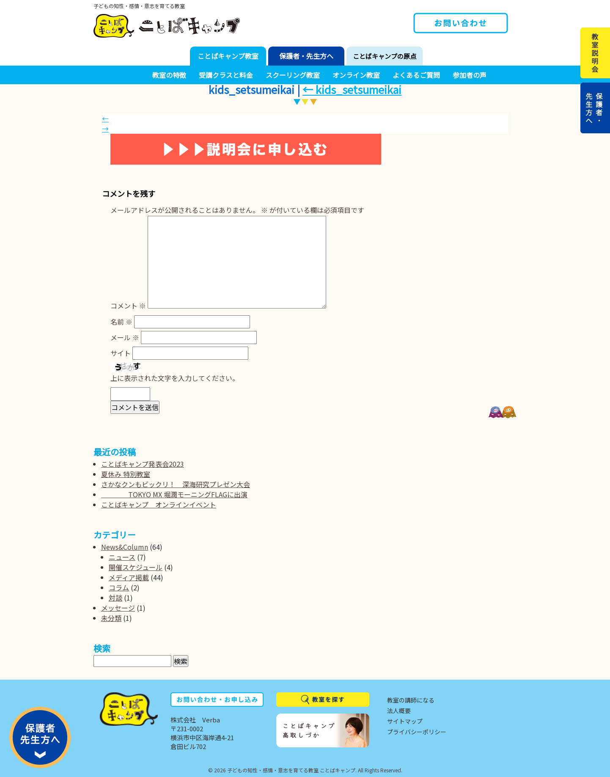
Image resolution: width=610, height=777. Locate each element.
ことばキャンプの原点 (384, 56)
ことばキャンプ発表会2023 (142, 464)
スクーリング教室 (293, 75)
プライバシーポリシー (416, 731)
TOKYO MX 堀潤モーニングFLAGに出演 (174, 494)
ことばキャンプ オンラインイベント (158, 504)
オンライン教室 (356, 75)
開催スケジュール (135, 567)
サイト (120, 353)
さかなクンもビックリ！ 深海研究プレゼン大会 (175, 484)
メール (124, 337)
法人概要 (399, 710)
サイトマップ (405, 721)
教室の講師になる (410, 700)
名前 (121, 322)
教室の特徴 (169, 75)
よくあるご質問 (416, 75)
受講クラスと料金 (226, 75)
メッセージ (118, 608)
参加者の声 (469, 75)
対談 (115, 597)
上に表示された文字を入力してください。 (174, 378)
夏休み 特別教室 (125, 474)
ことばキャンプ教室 (228, 56)
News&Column (124, 547)
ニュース (122, 557)
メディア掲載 (129, 577)
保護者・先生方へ (306, 56)
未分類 (111, 618)
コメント (128, 305)
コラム (119, 587)
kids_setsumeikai (351, 89)
